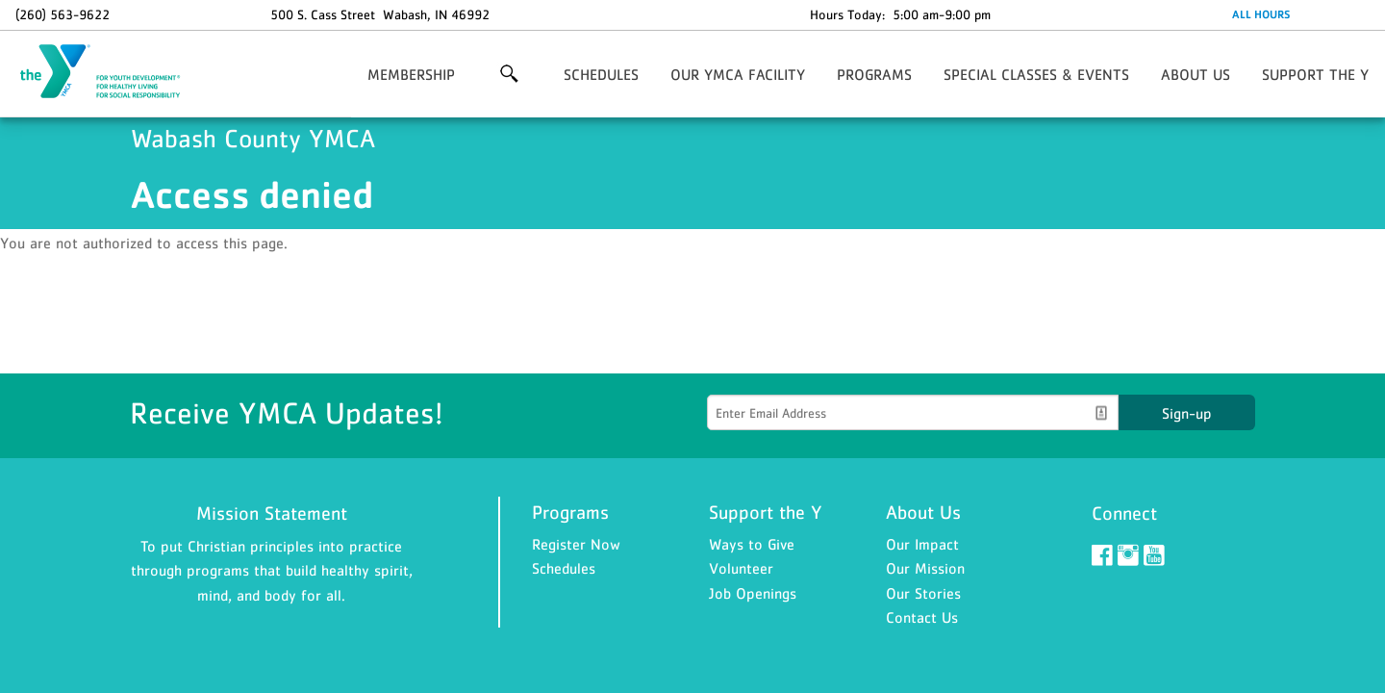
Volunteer (741, 568)
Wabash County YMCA (111, 72)
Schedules (563, 568)
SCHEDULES (601, 74)
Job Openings (752, 593)
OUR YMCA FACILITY (737, 74)
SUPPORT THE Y (1315, 74)
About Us (923, 512)
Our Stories (923, 593)
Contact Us (922, 617)
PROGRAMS (874, 74)
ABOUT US (1195, 74)
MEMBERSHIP (411, 74)
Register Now (576, 543)
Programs (570, 512)
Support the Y (765, 512)
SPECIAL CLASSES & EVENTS (1036, 74)
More (509, 74)
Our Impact (922, 543)
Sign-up (1187, 413)
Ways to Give (751, 543)
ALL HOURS (1261, 14)
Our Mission (925, 568)
